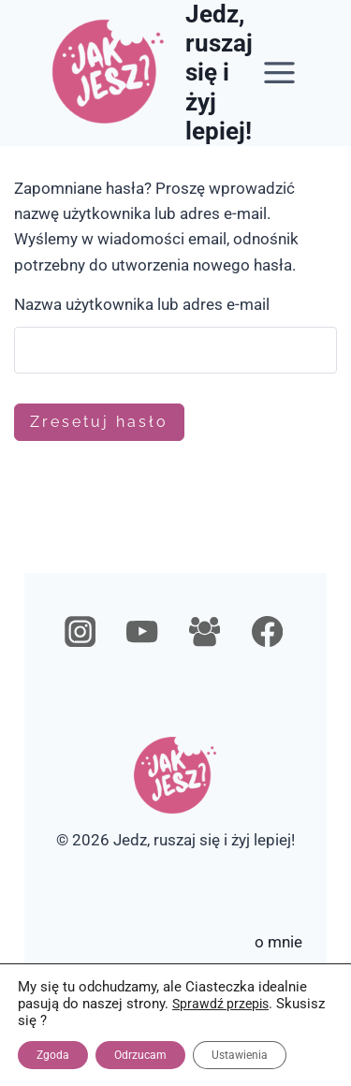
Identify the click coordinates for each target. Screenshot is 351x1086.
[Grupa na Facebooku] (204, 632)
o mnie (278, 941)
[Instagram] (80, 632)
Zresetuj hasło (99, 422)
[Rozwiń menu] (279, 73)
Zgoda (53, 1055)
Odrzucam (140, 1055)
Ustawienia (240, 1055)
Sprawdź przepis (220, 1003)
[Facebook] (267, 632)
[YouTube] (142, 632)
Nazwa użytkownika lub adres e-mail (142, 304)
